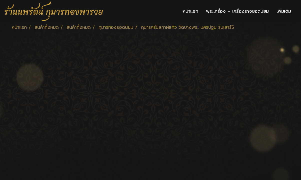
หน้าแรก (190, 11)
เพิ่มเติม (283, 11)
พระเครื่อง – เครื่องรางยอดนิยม (237, 11)
